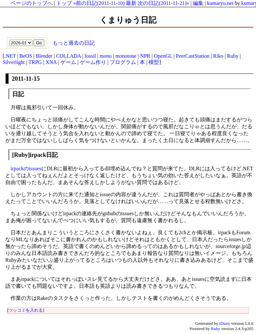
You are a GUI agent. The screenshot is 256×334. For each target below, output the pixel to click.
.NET (10, 56)
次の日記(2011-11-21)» (163, 3)
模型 (154, 62)
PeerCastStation (192, 56)
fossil (90, 56)
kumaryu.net (220, 3)
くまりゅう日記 (128, 20)
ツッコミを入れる (26, 310)
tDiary (224, 323)
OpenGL (163, 56)
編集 (198, 3)
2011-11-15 (26, 78)
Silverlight (14, 62)
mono (105, 56)
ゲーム (68, 62)
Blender (44, 56)
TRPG (35, 62)
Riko (218, 56)
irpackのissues (26, 168)
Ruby (233, 56)
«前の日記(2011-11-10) (99, 3)
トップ (64, 3)
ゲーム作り (93, 62)
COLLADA (68, 56)
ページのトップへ (32, 3)
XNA (51, 62)
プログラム (123, 62)
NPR (145, 56)
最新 (131, 3)
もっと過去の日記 (73, 42)
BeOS (25, 56)
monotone (125, 56)
